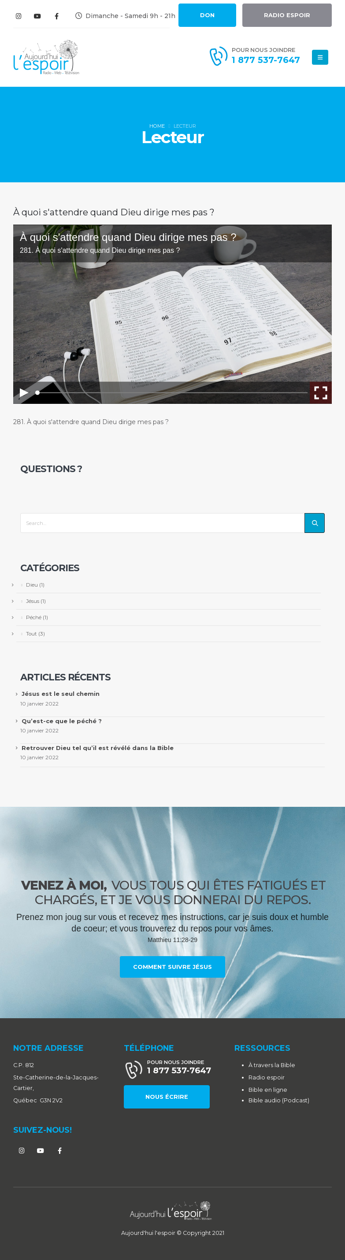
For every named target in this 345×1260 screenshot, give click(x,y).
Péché (33, 617)
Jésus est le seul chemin (61, 693)
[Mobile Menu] (320, 57)
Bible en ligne (268, 1089)
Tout (31, 634)
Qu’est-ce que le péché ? (62, 720)
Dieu (32, 585)
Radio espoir (267, 1077)
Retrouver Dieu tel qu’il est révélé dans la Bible (98, 747)
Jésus (32, 601)
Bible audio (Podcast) (279, 1100)
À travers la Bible (272, 1065)
